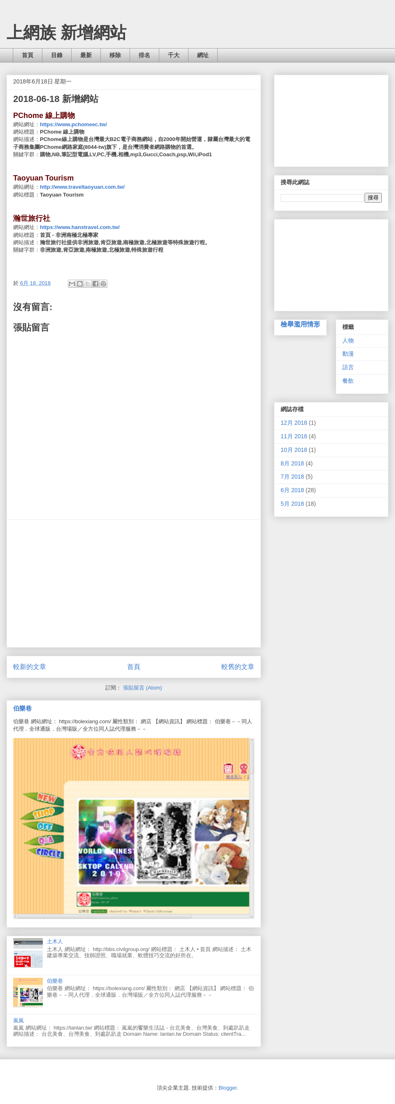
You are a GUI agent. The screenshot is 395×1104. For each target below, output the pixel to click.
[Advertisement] (133, 583)
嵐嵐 (18, 1020)
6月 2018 (292, 490)
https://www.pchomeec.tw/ (73, 124)
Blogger (227, 1088)
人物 (348, 340)
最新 (86, 55)
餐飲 (348, 380)
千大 (173, 55)
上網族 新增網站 (66, 32)
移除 (115, 55)
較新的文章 (29, 666)
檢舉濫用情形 (300, 324)
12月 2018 (294, 422)
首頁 (27, 55)
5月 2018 (292, 503)
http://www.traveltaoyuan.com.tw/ (82, 187)
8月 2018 (292, 463)
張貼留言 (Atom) (142, 688)
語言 (348, 367)
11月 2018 (294, 436)
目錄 (57, 55)
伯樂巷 (22, 708)
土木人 (55, 941)
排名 (144, 55)
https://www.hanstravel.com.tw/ (80, 227)
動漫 (348, 353)
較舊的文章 (237, 666)
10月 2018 (294, 450)
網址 (203, 55)
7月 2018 (292, 476)
